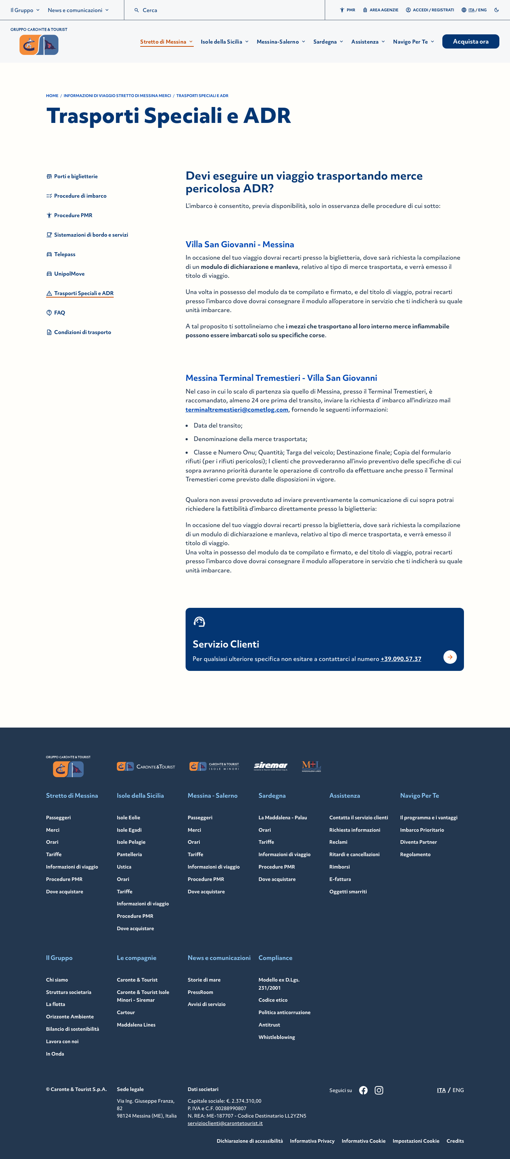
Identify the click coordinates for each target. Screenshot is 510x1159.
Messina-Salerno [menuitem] (281, 41)
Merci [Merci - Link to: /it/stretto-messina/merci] (53, 830)
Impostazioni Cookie (416, 1141)
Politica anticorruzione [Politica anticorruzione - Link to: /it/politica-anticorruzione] (285, 1012)
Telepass (60, 254)
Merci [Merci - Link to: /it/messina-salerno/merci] (194, 830)
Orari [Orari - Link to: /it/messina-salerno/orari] (194, 842)
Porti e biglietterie (72, 176)
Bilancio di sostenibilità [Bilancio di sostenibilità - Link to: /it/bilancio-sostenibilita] (72, 1029)
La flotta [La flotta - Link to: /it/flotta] (55, 1004)
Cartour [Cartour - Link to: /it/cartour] (126, 1012)
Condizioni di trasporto (78, 332)
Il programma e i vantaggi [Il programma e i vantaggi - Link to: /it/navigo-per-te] (429, 817)
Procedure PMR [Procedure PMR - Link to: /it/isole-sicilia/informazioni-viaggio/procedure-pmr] (135, 916)
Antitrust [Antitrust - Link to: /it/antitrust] (269, 1025)
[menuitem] (26, 10)
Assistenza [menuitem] (368, 41)
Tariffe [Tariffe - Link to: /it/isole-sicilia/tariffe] (124, 891)
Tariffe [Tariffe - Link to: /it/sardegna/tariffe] (266, 842)
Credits (455, 1141)
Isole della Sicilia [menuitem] (225, 41)
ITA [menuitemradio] (472, 10)
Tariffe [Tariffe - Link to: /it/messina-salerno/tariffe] (195, 854)
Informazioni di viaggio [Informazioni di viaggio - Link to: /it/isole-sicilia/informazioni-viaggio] (143, 903)
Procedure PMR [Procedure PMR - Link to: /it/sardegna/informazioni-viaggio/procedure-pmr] (277, 867)
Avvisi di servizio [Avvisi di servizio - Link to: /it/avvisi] (207, 1004)
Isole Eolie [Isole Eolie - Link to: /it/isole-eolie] (128, 817)
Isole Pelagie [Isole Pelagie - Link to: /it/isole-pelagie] (131, 842)
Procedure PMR (69, 215)
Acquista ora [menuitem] (471, 41)
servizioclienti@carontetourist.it (225, 1123)
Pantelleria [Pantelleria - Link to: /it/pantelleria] (129, 854)
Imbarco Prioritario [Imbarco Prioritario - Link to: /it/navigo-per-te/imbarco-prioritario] (422, 830)
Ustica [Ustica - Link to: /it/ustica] (124, 867)
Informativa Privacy (312, 1141)
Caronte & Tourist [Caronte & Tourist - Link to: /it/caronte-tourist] (137, 980)
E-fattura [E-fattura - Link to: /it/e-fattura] (340, 879)
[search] (137, 10)
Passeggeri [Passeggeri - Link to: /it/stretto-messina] (58, 817)
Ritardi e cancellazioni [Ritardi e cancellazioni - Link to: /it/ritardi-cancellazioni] (354, 854)
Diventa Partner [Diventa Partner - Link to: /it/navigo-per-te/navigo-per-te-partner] (418, 842)
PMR (347, 10)
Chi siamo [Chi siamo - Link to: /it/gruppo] (57, 980)
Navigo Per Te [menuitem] (414, 41)
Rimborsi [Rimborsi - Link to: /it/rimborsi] (339, 867)
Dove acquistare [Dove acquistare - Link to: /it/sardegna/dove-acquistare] (277, 879)
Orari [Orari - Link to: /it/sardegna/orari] (265, 830)
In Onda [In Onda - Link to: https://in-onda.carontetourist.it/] (55, 1054)
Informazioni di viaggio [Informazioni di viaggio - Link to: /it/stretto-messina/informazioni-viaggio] (72, 867)
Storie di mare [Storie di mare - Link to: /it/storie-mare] (204, 980)
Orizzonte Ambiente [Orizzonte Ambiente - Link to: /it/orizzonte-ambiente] (70, 1016)
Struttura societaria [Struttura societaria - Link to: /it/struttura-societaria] (68, 992)
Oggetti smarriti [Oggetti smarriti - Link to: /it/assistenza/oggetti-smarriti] (348, 891)
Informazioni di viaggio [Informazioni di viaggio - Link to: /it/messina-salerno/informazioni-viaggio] (214, 867)
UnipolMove (65, 274)
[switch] (496, 10)
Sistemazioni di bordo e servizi (87, 235)
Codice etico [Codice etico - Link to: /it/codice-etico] (273, 1000)
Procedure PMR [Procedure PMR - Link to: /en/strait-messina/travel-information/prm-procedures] (64, 879)
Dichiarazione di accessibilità (250, 1141)
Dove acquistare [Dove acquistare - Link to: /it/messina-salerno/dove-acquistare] (206, 891)
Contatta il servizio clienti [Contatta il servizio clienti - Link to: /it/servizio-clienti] (358, 817)
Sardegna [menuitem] (329, 41)
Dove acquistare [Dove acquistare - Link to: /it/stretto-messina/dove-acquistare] (64, 891)
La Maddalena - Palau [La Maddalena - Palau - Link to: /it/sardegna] (283, 817)
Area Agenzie (380, 10)
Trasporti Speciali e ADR (80, 293)
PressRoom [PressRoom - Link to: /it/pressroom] (200, 992)
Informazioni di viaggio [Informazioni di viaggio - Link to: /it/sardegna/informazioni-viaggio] (285, 854)
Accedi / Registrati (430, 10)
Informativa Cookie (364, 1141)
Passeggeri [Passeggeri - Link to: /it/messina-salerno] (200, 817)
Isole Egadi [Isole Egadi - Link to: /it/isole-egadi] (129, 830)
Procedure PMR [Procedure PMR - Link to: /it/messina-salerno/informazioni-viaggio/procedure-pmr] (206, 879)
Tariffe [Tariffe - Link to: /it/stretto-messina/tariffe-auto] (54, 854)
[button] (167, 41)
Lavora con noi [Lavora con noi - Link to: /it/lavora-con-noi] (62, 1041)
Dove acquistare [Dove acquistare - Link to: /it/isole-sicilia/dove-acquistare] (135, 928)
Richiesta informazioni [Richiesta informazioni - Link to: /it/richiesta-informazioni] (354, 830)
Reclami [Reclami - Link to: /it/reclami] (338, 842)
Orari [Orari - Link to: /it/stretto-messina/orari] (52, 842)
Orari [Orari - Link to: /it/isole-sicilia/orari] (123, 879)
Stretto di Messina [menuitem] (167, 41)
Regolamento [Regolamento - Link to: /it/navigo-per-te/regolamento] (415, 854)
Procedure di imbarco (76, 196)
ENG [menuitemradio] (482, 10)
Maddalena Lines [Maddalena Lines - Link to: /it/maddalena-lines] (136, 1025)
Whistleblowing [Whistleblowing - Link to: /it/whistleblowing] (277, 1037)
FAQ (55, 313)
